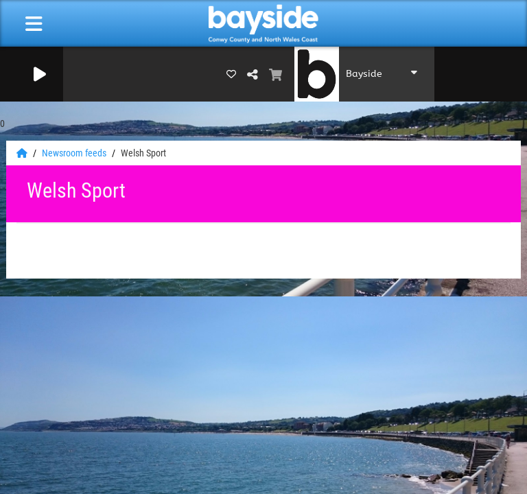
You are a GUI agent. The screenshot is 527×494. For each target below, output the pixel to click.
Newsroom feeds (75, 153)
